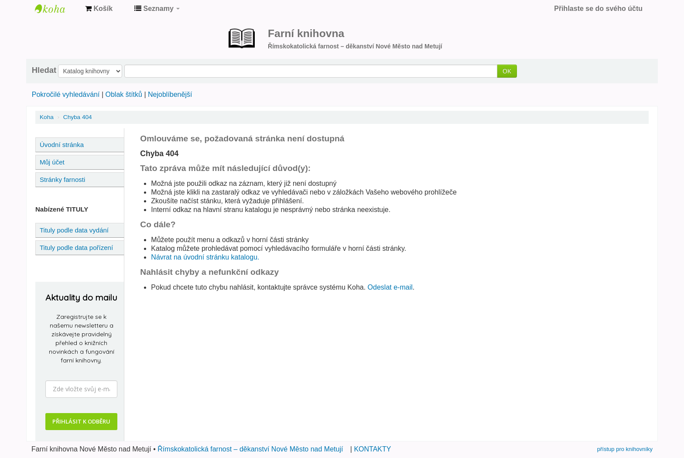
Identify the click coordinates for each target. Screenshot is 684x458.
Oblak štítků (123, 94)
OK (507, 71)
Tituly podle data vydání (74, 230)
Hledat (44, 70)
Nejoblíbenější (170, 94)
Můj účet (52, 162)
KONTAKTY (372, 449)
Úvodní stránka (62, 144)
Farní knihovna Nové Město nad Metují (57, 8)
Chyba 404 (77, 117)
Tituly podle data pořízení (76, 247)
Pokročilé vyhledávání (66, 94)
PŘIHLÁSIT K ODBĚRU (81, 421)
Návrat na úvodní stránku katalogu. (205, 257)
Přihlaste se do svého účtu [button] (598, 8)
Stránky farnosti (62, 179)
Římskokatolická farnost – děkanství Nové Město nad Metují (250, 449)
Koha (47, 117)
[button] (99, 8)
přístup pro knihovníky (625, 449)
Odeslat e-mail (390, 287)
